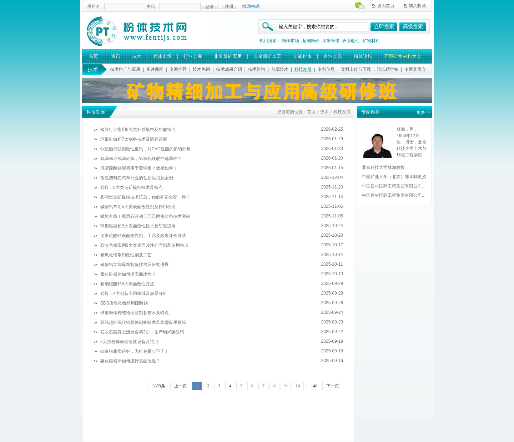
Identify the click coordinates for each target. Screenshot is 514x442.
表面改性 (350, 40)
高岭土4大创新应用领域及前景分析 (133, 293)
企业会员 (332, 56)
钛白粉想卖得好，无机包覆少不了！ (134, 351)
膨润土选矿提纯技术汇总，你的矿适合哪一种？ (145, 197)
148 (314, 385)
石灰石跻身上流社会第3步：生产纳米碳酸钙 (142, 332)
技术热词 (201, 69)
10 (298, 385)
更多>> (423, 112)
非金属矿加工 (267, 56)
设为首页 (385, 5)
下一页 (332, 385)
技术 (136, 56)
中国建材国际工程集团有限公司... (393, 186)
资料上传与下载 (356, 69)
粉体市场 (290, 40)
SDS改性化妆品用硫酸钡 (124, 303)
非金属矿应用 (228, 56)
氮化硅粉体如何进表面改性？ (128, 274)
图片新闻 (154, 69)
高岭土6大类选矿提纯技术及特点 (131, 187)
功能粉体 (302, 56)
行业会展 (192, 56)
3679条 (158, 385)
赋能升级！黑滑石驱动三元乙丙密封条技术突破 (145, 216)
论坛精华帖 (387, 69)
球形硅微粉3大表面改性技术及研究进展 (138, 225)
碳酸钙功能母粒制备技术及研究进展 (134, 264)
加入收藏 (417, 5)
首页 (93, 56)
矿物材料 (371, 40)
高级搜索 (413, 26)
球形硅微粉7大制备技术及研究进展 (133, 139)
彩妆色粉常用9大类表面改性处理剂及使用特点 (144, 245)
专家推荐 (178, 69)
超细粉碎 (310, 40)
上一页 (180, 385)
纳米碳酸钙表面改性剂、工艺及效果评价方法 (143, 235)
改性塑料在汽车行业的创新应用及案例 (136, 177)
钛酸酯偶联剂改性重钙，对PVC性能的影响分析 (145, 148)
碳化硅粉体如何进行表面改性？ (130, 360)
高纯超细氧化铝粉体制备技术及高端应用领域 (143, 322)
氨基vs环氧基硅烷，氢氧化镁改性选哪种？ (141, 158)
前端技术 (279, 69)
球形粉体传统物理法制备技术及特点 (134, 312)
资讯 (115, 56)
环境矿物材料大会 (402, 56)
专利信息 (326, 69)
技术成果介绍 (229, 69)
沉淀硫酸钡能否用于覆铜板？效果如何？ (138, 168)
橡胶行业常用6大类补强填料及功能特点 (138, 129)
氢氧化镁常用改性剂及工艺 (126, 254)
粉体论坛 (363, 56)
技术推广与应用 (125, 69)
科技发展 (303, 69)
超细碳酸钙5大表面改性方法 (127, 283)
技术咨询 (256, 69)
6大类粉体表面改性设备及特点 (129, 341)
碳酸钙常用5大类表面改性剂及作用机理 (138, 206)
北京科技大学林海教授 (383, 167)
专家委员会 (415, 69)
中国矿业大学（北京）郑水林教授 (394, 176)
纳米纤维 (330, 40)
